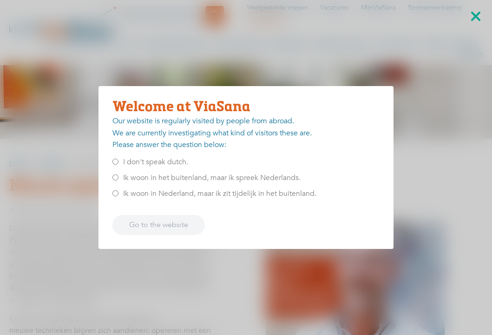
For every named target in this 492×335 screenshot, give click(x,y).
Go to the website (158, 225)
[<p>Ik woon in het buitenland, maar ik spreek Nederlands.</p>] (115, 177)
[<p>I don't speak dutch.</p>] (115, 162)
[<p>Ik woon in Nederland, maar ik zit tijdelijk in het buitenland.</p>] (115, 193)
